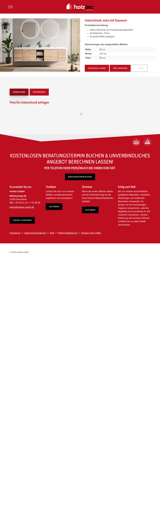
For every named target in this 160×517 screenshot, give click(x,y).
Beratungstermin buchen (80, 177)
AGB (52, 233)
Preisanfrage (39, 92)
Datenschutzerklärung (35, 233)
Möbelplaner (19, 92)
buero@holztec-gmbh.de (22, 207)
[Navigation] (10, 7)
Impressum (15, 233)
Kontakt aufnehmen (22, 220)
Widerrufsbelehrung (67, 233)
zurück (140, 68)
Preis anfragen (120, 68)
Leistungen (54, 206)
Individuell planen (97, 68)
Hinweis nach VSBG (91, 233)
